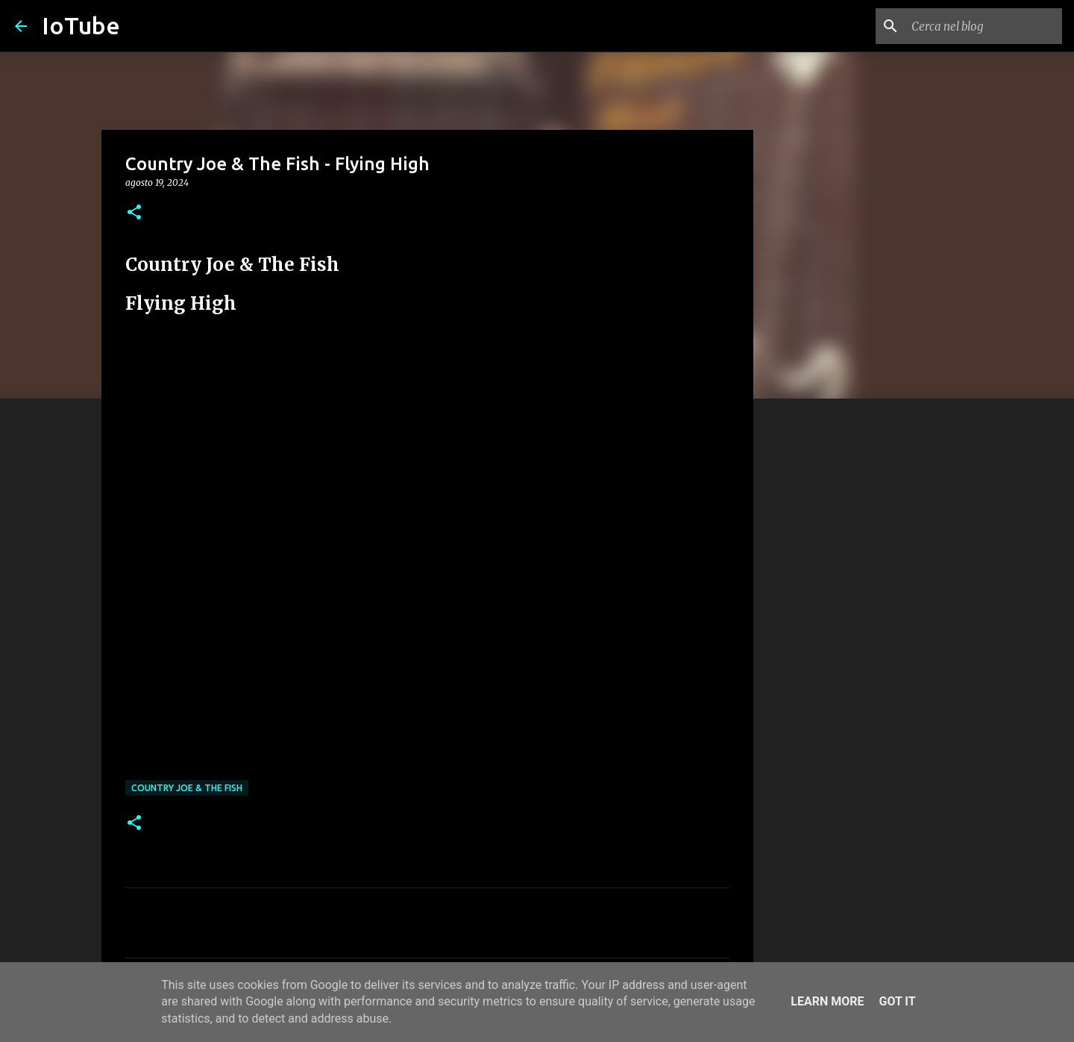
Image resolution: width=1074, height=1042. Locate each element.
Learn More (827, 1001)
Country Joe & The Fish (186, 788)
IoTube (81, 25)
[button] (134, 213)
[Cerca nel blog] (983, 26)
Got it (897, 1001)
